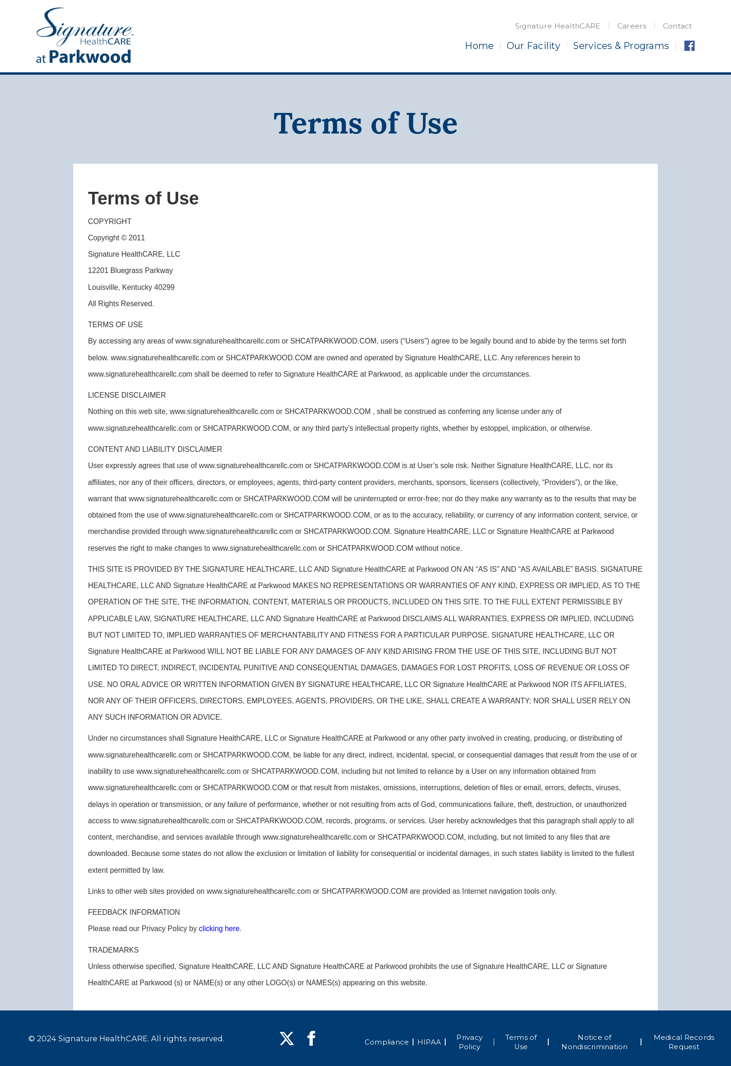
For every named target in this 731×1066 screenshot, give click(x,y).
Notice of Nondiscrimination (594, 1042)
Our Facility (533, 45)
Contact (677, 25)
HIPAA (429, 1042)
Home (479, 45)
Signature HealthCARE (557, 25)
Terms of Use (521, 1042)
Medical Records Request (684, 1042)
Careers (632, 25)
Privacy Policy (469, 1042)
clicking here (219, 929)
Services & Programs (621, 45)
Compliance (387, 1042)
